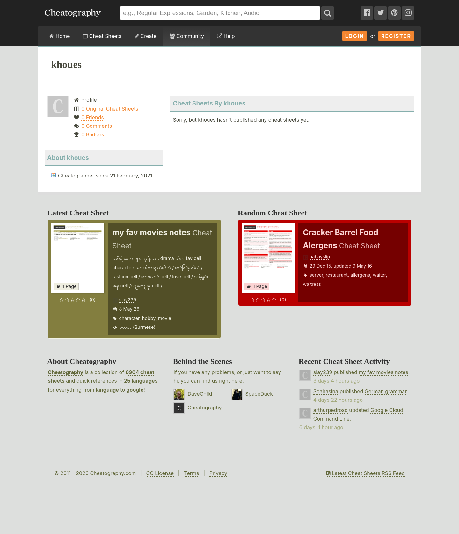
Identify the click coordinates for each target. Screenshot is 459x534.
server (316, 275)
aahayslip (320, 256)
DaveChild (199, 394)
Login (354, 36)
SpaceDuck (259, 394)
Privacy (218, 473)
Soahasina (325, 391)
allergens (360, 275)
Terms (191, 473)
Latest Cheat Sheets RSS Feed (365, 473)
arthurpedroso (330, 410)
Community (187, 36)
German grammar (385, 391)
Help (226, 36)
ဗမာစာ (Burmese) (137, 327)
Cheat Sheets (102, 36)
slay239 (127, 299)
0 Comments (96, 126)
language (107, 389)
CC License (160, 473)
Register (396, 36)
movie (164, 318)
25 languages (140, 381)
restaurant (337, 275)
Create (146, 36)
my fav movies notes (383, 372)
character (129, 318)
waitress (312, 284)
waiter (379, 275)
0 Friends (92, 117)
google (134, 389)
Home (59, 36)
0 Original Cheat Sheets (109, 108)
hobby (149, 318)
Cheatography (65, 372)
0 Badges (92, 134)
